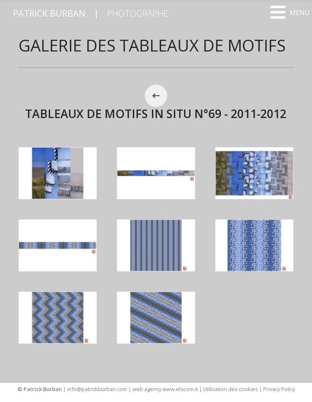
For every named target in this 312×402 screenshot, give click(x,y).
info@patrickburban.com (97, 389)
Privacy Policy (279, 389)
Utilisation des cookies (230, 389)
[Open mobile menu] (290, 12)
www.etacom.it (180, 389)
